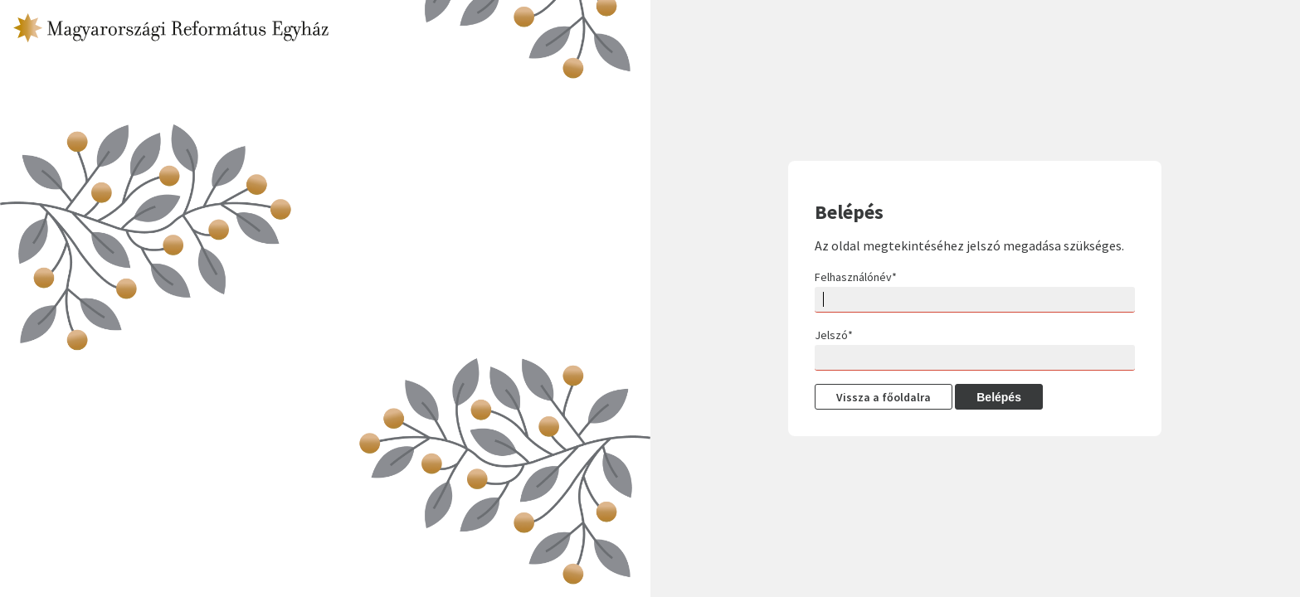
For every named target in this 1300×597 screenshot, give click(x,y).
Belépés (998, 397)
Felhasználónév (856, 276)
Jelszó (834, 335)
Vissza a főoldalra (883, 397)
